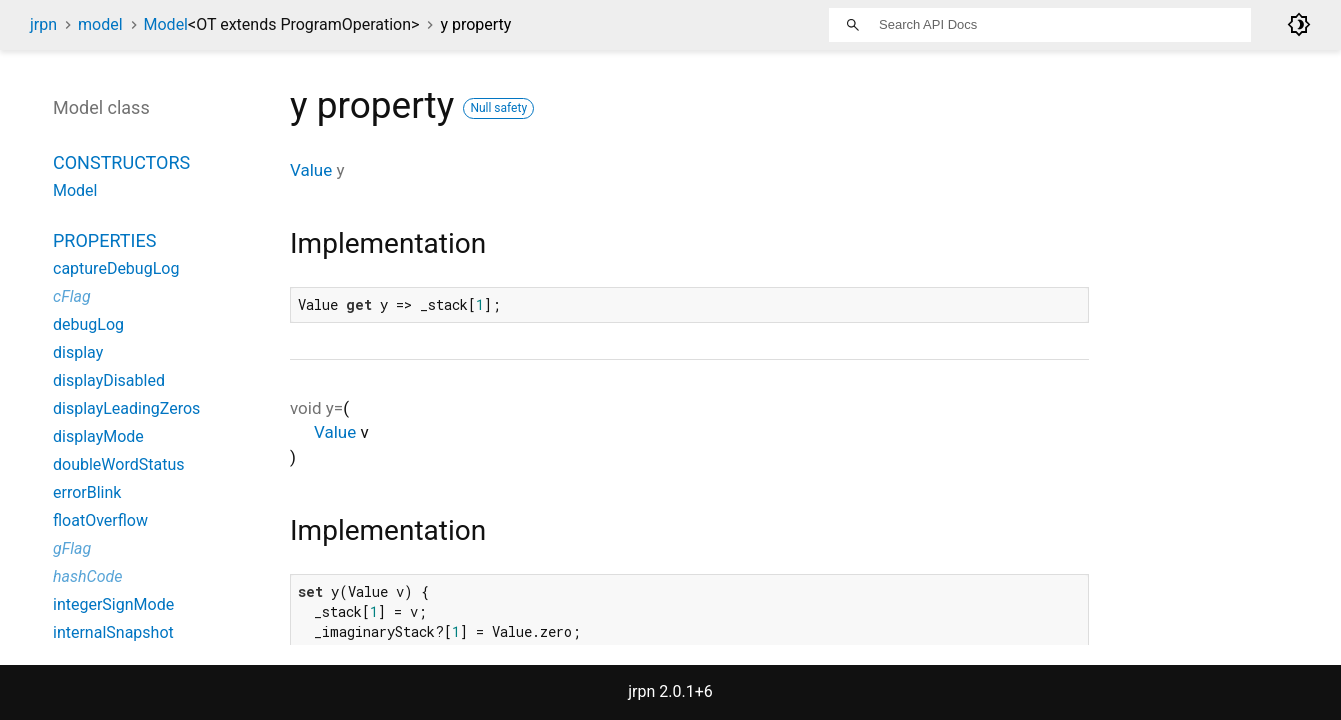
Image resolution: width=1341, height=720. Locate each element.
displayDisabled (109, 380)
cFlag (72, 296)
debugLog (88, 324)
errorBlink (87, 492)
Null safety (498, 108)
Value (311, 170)
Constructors (121, 162)
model (100, 24)
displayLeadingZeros (126, 408)
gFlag (72, 548)
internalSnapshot (113, 632)
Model (282, 24)
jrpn (43, 24)
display (78, 352)
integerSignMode (113, 604)
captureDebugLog (116, 268)
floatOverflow (100, 520)
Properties (104, 240)
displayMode (98, 436)
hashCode (87, 576)
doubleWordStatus (118, 464)
